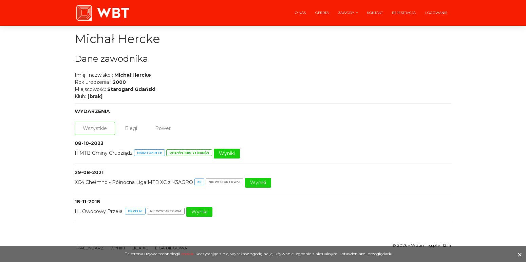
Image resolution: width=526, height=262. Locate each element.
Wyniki (227, 153)
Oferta (322, 13)
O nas (300, 13)
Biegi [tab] (131, 128)
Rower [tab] (163, 128)
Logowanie (436, 13)
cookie (187, 253)
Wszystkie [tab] (95, 128)
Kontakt (375, 13)
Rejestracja (404, 13)
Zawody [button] (346, 13)
